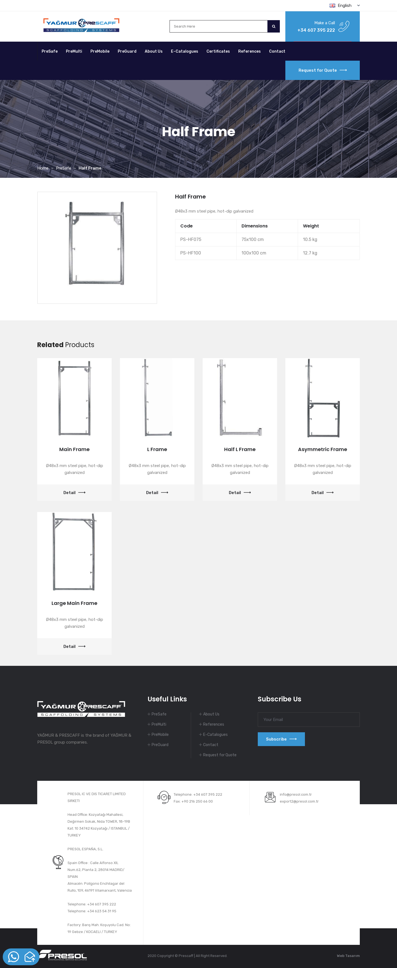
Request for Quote (323, 70)
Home (43, 168)
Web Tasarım (348, 956)
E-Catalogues (215, 734)
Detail (74, 492)
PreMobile (99, 51)
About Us (154, 51)
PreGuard (127, 51)
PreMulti (74, 51)
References (249, 51)
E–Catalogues (184, 51)
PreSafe (50, 51)
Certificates (218, 51)
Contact (277, 51)
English (345, 5)
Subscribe (281, 739)
